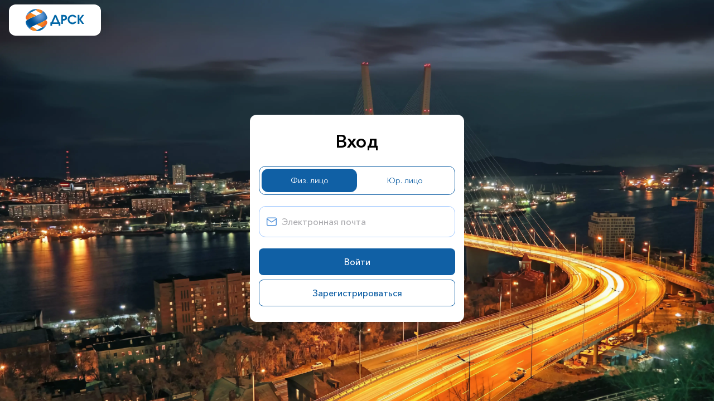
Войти (357, 261)
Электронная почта (324, 221)
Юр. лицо (405, 180)
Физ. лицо (310, 180)
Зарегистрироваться (357, 293)
